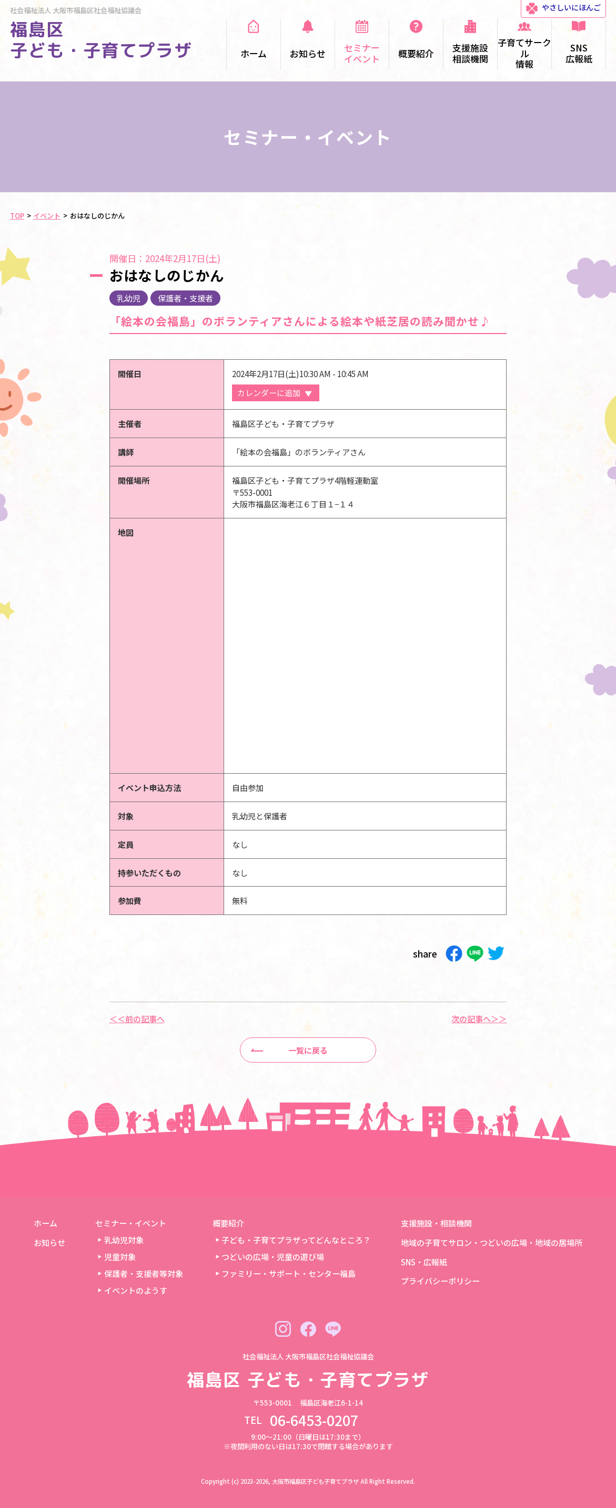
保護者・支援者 (185, 298)
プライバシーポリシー (440, 1280)
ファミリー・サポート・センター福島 (288, 1273)
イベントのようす (135, 1290)
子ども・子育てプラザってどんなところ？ (296, 1239)
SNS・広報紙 (424, 1261)
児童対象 (120, 1256)
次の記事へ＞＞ (479, 1019)
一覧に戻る (308, 1050)
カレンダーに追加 (268, 392)
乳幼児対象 (124, 1239)
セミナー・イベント (130, 1223)
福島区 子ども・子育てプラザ (101, 40)
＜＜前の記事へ (137, 1019)
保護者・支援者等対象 (143, 1273)
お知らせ (49, 1242)
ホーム (45, 1223)
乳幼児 (128, 298)
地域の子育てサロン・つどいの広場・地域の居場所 (491, 1242)
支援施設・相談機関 (436, 1223)
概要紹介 (228, 1223)
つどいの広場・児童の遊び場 (272, 1256)
